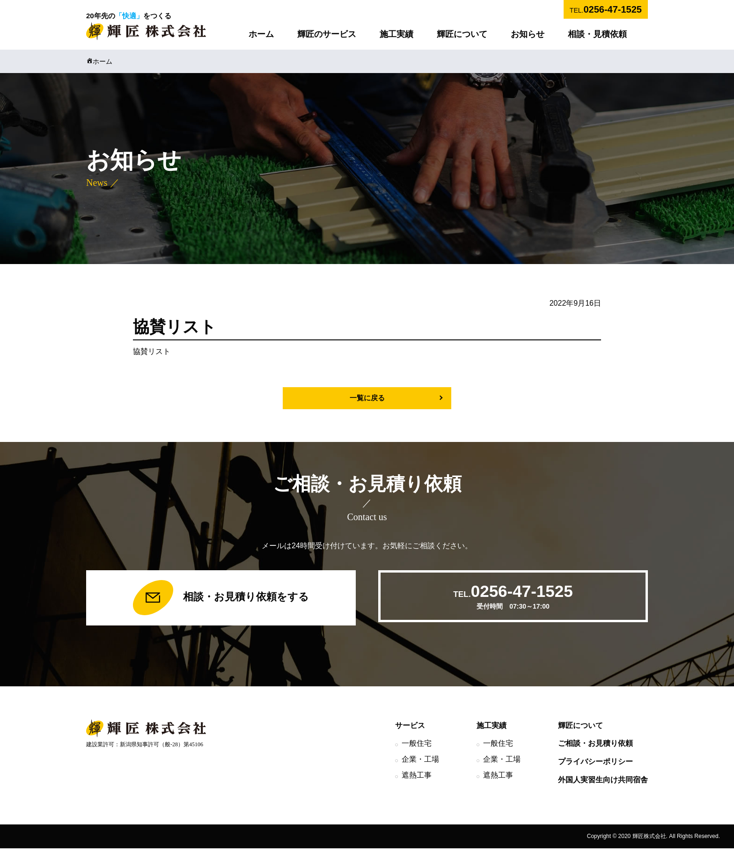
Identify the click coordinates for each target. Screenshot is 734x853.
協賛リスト (151, 351)
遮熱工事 (417, 780)
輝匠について (462, 34)
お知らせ (527, 34)
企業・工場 (420, 764)
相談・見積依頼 (597, 34)
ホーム (261, 34)
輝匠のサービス (326, 34)
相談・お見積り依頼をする (220, 600)
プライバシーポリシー (595, 766)
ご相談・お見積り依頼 (595, 748)
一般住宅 (417, 748)
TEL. (606, 9)
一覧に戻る (367, 398)
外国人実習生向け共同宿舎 (603, 784)
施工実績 (396, 34)
